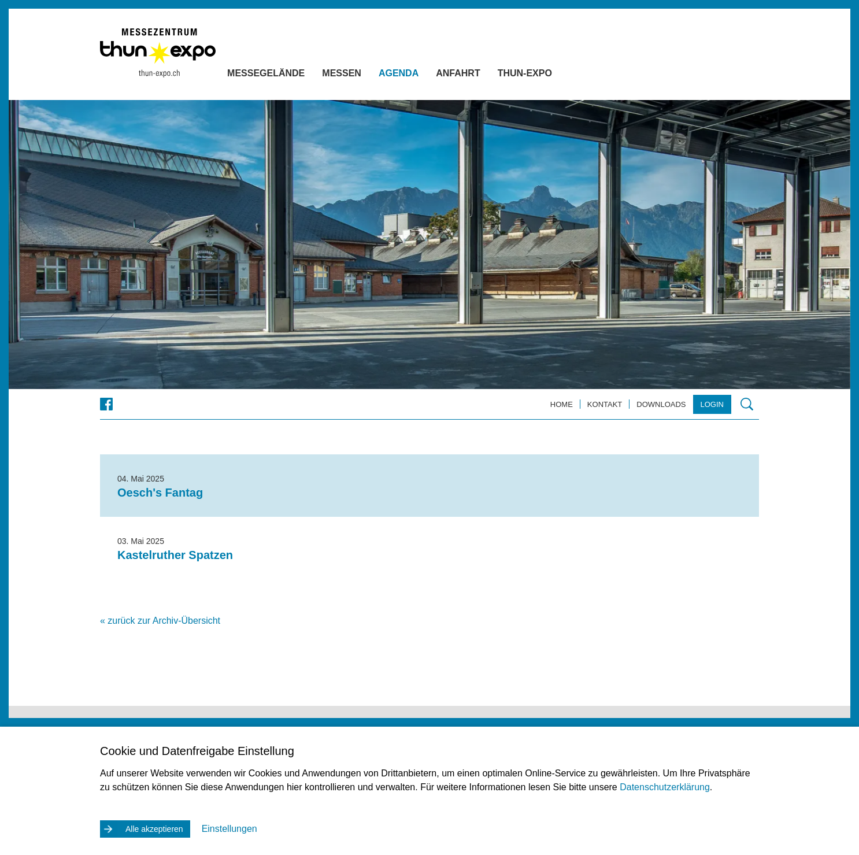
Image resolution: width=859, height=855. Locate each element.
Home (561, 404)
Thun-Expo (548, 75)
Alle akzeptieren (154, 829)
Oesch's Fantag (160, 492)
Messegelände (289, 75)
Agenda (422, 75)
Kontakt (604, 404)
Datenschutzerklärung (665, 787)
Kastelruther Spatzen (175, 555)
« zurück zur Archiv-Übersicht (160, 620)
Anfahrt (481, 75)
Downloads (661, 404)
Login (712, 404)
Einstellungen (229, 829)
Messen (364, 75)
